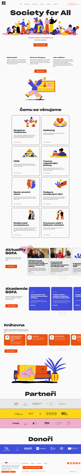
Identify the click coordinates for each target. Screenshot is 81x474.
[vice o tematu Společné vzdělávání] (26, 130)
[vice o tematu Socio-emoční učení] (26, 192)
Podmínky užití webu (42, 471)
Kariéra (32, 463)
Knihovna (49, 4)
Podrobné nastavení (5, 471)
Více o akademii (11, 305)
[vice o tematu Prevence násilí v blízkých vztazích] (55, 223)
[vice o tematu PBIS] (26, 161)
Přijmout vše (13, 471)
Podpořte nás (25, 463)
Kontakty (55, 4)
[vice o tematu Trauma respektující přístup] (55, 161)
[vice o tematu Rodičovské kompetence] (26, 223)
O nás (20, 4)
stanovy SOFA (32, 471)
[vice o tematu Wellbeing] (55, 130)
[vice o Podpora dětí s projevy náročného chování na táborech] (61, 299)
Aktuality (42, 4)
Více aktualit (11, 266)
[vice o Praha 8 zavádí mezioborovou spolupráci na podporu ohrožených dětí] (60, 261)
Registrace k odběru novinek (32, 467)
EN (78, 4)
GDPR (37, 471)
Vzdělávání (34, 4)
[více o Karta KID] (37, 339)
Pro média (39, 463)
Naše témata (27, 4)
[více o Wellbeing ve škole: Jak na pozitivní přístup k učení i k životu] (14, 339)
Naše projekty (40, 71)
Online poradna (72, 4)
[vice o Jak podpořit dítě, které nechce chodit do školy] (39, 299)
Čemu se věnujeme (40, 44)
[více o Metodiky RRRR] (59, 339)
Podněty (45, 463)
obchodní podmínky (26, 471)
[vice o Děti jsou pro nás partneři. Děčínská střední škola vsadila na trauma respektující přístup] (38, 261)
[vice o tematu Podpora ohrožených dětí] (55, 192)
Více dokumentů (11, 351)
